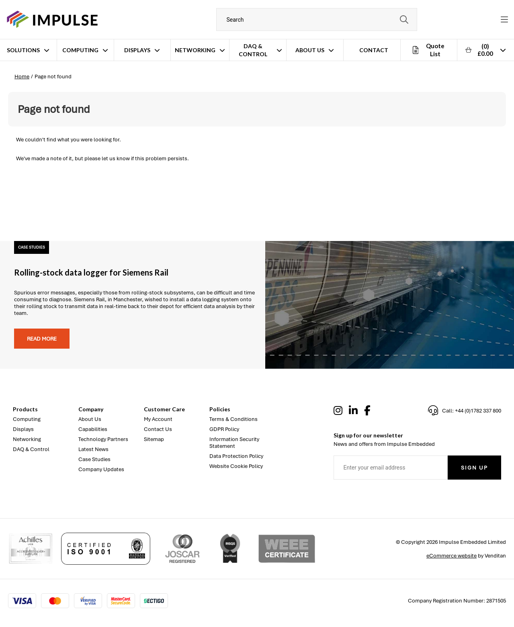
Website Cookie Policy (236, 466)
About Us (309, 50)
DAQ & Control (253, 50)
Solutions (23, 50)
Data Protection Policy (236, 456)
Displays (137, 50)
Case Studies (94, 459)
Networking (195, 50)
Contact (373, 50)
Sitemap (154, 439)
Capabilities (92, 429)
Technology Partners (103, 439)
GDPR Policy (224, 429)
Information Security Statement (234, 442)
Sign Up (474, 467)
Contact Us (158, 429)
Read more (42, 338)
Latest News (93, 449)
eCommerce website (451, 555)
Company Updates (101, 469)
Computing (80, 50)
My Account (158, 419)
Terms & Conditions (233, 419)
